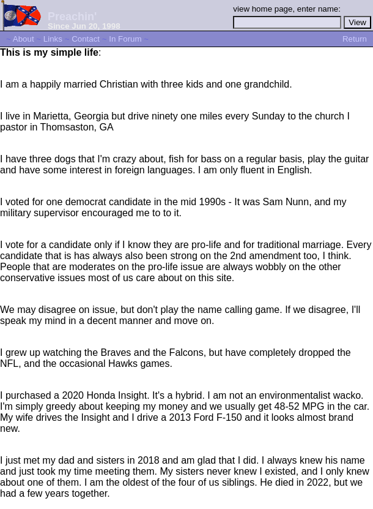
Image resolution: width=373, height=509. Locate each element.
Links (52, 38)
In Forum (125, 38)
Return (354, 38)
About (23, 38)
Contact (86, 38)
